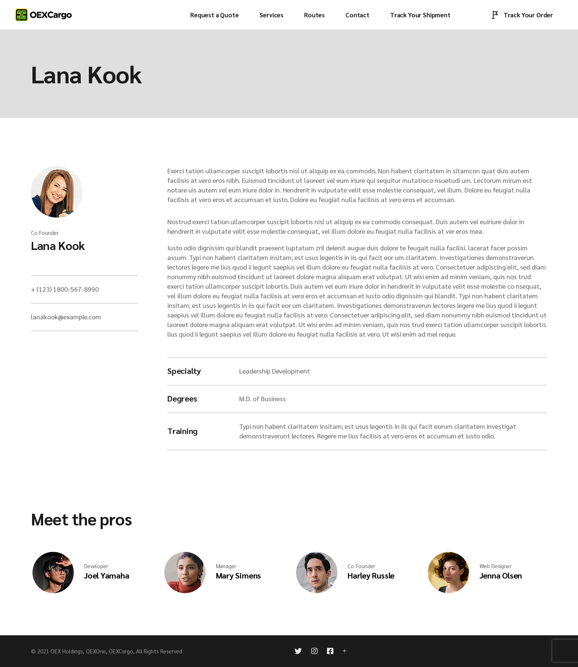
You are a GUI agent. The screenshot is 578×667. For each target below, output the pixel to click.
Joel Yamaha (106, 575)
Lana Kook (58, 245)
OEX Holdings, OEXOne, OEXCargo (92, 650)
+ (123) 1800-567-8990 (65, 289)
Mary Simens (238, 575)
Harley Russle (371, 575)
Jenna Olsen (501, 575)
